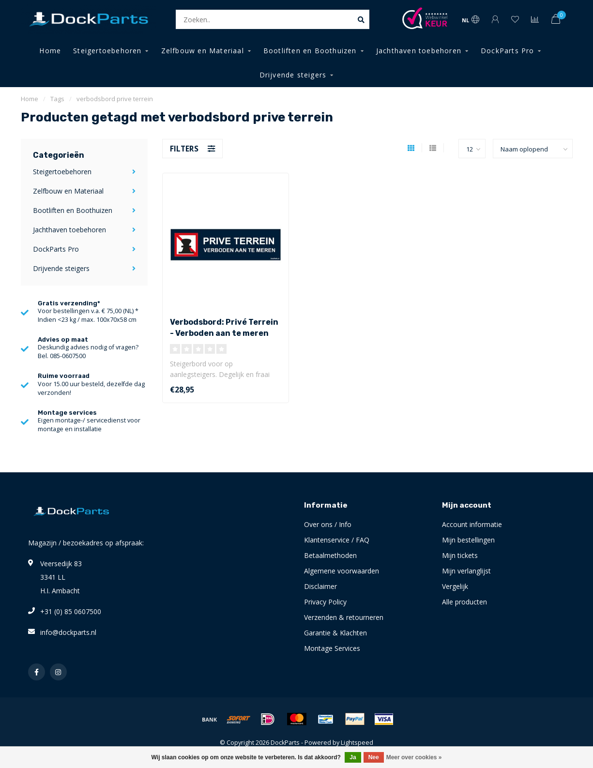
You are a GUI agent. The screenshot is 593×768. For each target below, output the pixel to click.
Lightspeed (357, 742)
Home (50, 50)
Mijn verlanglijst (466, 570)
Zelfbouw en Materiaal (202, 50)
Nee (373, 757)
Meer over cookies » (414, 757)
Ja (353, 757)
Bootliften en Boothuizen (310, 50)
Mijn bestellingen (468, 539)
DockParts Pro (507, 50)
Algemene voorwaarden (341, 570)
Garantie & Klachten (335, 632)
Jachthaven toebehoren (418, 50)
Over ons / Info (327, 524)
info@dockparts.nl (68, 632)
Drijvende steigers (293, 74)
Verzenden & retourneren (343, 617)
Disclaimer (320, 586)
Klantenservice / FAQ (336, 539)
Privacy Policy (325, 601)
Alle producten (464, 601)
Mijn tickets (460, 555)
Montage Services (332, 648)
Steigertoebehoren (107, 50)
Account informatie (472, 524)
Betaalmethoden (330, 555)
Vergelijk (455, 586)
